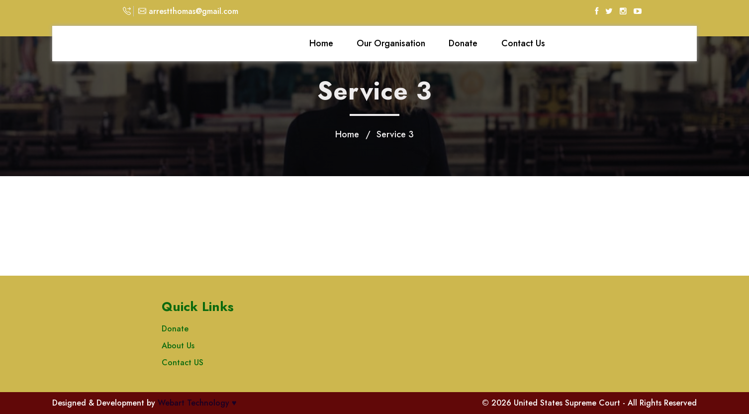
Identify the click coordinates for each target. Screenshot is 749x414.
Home (321, 43)
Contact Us (523, 43)
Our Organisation (391, 43)
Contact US (182, 362)
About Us (178, 345)
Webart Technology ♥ (197, 403)
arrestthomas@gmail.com (188, 11)
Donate (463, 43)
